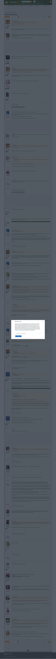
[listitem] (28, 333)
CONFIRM (19, 336)
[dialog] (28, 329)
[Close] (43, 321)
